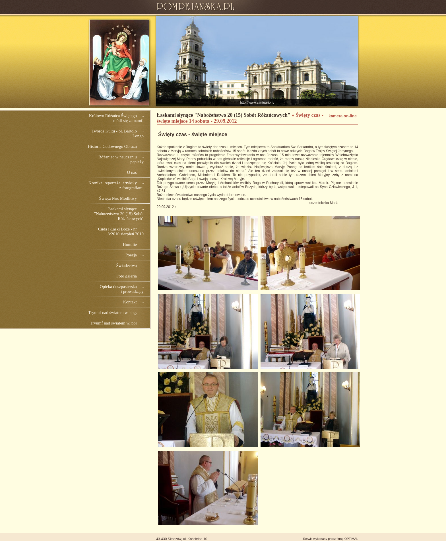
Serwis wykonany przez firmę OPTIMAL (330, 538)
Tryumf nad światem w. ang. (112, 312)
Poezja (131, 255)
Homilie (130, 244)
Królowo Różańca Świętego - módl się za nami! (116, 118)
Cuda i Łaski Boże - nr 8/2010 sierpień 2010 (121, 231)
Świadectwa (126, 265)
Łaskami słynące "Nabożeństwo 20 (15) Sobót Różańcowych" (119, 214)
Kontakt (130, 302)
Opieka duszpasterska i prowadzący (122, 289)
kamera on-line (343, 116)
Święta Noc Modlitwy (118, 198)
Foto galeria (126, 276)
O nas (132, 172)
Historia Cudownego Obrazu (112, 146)
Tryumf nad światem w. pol (113, 323)
